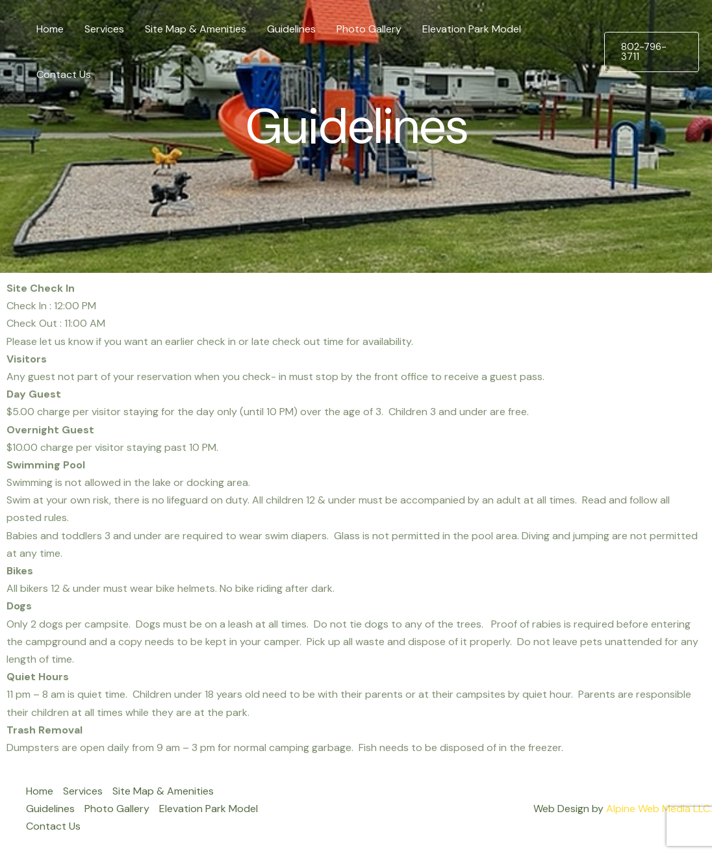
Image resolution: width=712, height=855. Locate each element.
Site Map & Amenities (195, 29)
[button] (651, 52)
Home (50, 29)
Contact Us (63, 74)
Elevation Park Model (471, 29)
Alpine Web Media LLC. (659, 808)
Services (104, 29)
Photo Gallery (369, 29)
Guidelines (291, 29)
